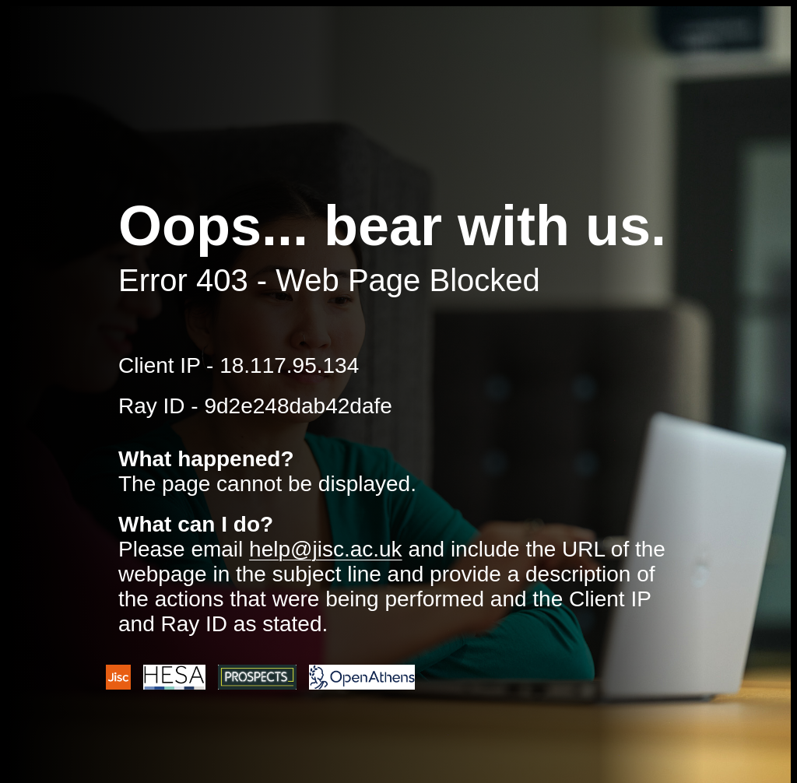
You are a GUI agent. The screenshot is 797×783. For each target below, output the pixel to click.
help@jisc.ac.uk (325, 549)
